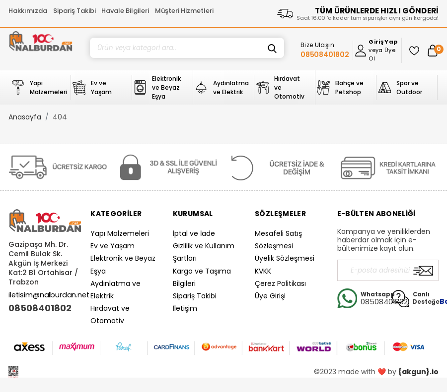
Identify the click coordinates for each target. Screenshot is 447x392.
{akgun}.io (418, 372)
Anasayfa (24, 117)
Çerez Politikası (280, 283)
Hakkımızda (27, 10)
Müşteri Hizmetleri (184, 10)
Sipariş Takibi (74, 10)
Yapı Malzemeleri (119, 233)
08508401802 (40, 308)
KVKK (263, 271)
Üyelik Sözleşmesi (284, 258)
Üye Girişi (270, 296)
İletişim (185, 308)
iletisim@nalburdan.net (48, 295)
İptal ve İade (194, 233)
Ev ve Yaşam (112, 246)
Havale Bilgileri (125, 10)
